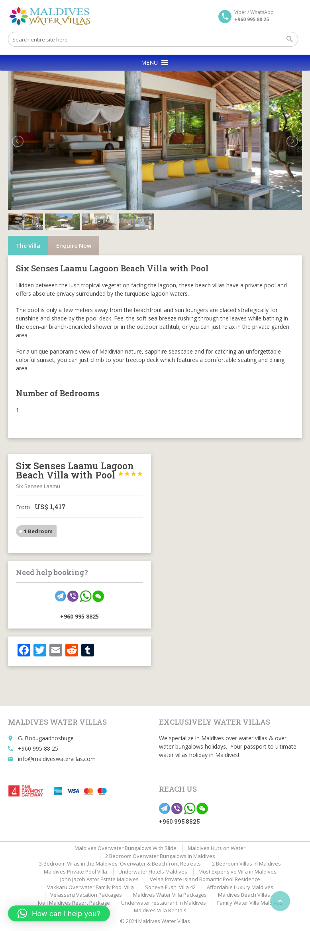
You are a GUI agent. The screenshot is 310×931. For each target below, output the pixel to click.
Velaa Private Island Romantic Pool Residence (205, 879)
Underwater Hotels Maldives (152, 871)
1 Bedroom (38, 531)
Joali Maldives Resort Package (74, 902)
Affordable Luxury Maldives (240, 887)
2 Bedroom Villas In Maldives (246, 863)
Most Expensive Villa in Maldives (237, 871)
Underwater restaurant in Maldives (163, 902)
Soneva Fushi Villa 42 (170, 887)
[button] (149, 63)
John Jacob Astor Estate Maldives (99, 879)
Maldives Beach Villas (244, 894)
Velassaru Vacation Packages (86, 894)
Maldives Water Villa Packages (170, 894)
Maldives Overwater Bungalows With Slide (126, 848)
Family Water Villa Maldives (250, 902)
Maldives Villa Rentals (160, 910)
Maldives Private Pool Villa (75, 871)
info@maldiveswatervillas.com (57, 759)
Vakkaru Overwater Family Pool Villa (90, 887)
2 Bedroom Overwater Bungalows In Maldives (160, 856)
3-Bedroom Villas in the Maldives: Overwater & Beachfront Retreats (120, 863)
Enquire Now (73, 245)
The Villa (28, 245)
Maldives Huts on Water (216, 848)
